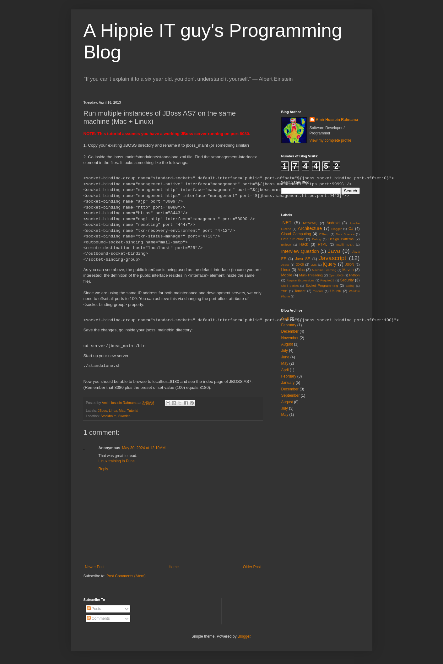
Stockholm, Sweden (115, 416)
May (285, 363)
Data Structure (292, 239)
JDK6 (299, 264)
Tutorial (132, 410)
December (290, 331)
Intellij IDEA (345, 244)
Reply (103, 469)
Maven (348, 270)
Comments (98, 618)
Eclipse (286, 244)
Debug (316, 239)
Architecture (310, 228)
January (288, 382)
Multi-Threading (311, 275)
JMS (314, 264)
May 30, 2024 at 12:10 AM (143, 448)
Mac (122, 410)
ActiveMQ (310, 223)
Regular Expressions (300, 280)
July (284, 350)
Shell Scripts (290, 285)
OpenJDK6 (336, 275)
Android (333, 223)
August (287, 344)
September (290, 395)
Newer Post (95, 567)
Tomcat (299, 291)
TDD (284, 291)
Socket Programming (321, 285)
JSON (349, 264)
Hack (304, 244)
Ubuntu (335, 291)
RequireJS (327, 280)
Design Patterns (341, 239)
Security (347, 280)
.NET (286, 222)
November (290, 338)
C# (350, 228)
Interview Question (300, 251)
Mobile (286, 275)
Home (174, 567)
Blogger (336, 229)
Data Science (345, 234)
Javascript (332, 258)
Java (333, 251)
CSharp (324, 234)
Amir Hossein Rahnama (337, 119)
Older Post (252, 567)
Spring (350, 285)
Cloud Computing (296, 234)
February (288, 325)
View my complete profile (330, 140)
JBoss (102, 410)
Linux (113, 410)
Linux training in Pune (117, 461)
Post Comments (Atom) (126, 576)
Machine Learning (324, 270)
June (285, 357)
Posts (94, 609)
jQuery (329, 264)
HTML (322, 244)
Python (354, 275)
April (285, 319)
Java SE (302, 259)
